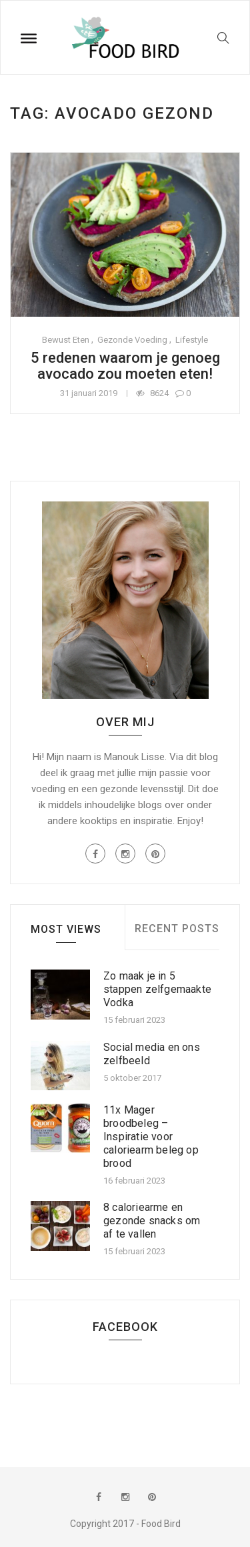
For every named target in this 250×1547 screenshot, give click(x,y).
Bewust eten (65, 339)
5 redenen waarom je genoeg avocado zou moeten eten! (125, 365)
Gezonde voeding (132, 339)
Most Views (66, 929)
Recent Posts (177, 928)
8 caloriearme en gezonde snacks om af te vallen (151, 1220)
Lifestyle (191, 339)
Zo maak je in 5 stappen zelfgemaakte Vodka (157, 989)
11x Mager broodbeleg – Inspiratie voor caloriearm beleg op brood (151, 1137)
